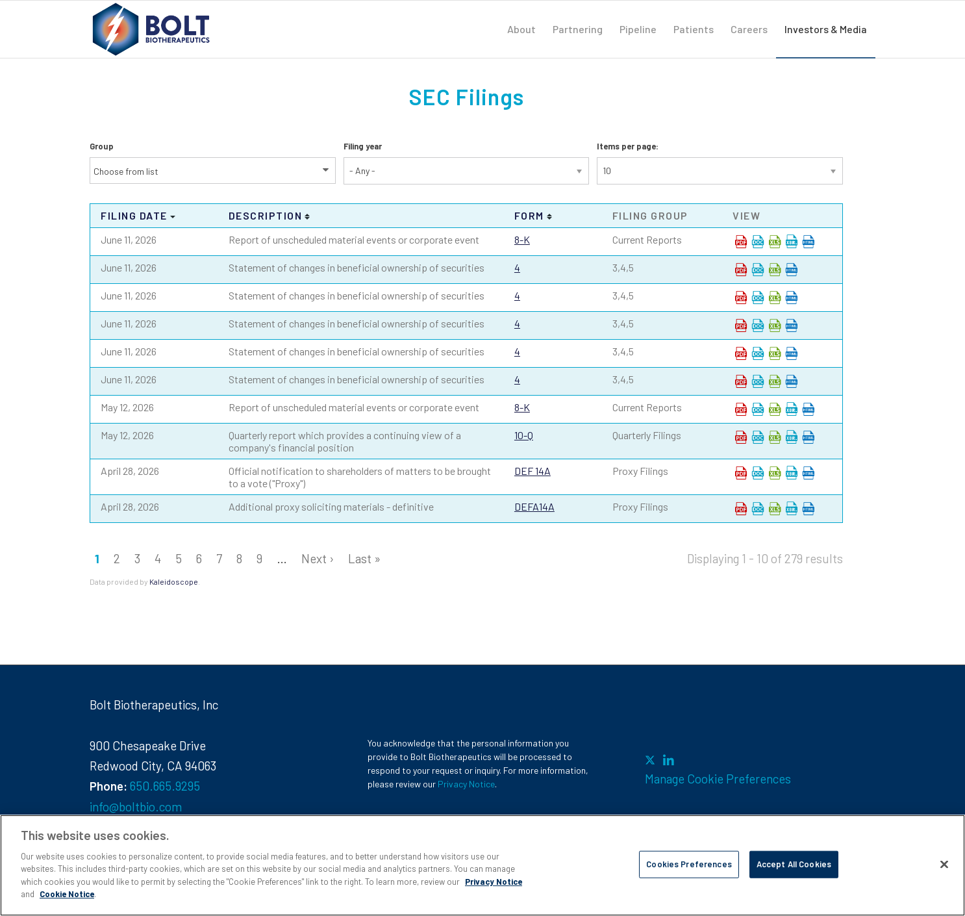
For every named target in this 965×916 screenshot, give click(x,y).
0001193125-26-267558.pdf (741, 353)
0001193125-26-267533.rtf (757, 297)
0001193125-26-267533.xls (774, 297)
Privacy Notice (466, 783)
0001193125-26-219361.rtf (757, 409)
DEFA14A (534, 506)
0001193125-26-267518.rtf (757, 269)
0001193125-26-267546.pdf (741, 325)
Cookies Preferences (688, 864)
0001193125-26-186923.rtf (757, 472)
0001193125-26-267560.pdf (741, 381)
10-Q (523, 435)
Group (102, 146)
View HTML (808, 241)
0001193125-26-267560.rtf (757, 381)
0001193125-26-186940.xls (774, 508)
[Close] (944, 864)
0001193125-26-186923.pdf (741, 472)
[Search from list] (134, 171)
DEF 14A (532, 470)
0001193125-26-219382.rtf (757, 437)
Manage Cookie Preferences (718, 778)
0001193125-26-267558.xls (774, 353)
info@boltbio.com (136, 806)
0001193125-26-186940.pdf (741, 508)
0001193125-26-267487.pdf (741, 241)
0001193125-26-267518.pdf (741, 269)
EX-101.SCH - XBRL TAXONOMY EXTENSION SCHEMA (791, 241)
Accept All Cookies (794, 864)
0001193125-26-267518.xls (774, 269)
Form (529, 215)
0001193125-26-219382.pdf (741, 437)
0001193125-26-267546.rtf (757, 325)
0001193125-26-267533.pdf (741, 297)
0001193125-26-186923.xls (774, 472)
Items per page (626, 146)
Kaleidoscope (173, 581)
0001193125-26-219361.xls (774, 409)
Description (266, 215)
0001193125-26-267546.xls (774, 325)
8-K (522, 239)
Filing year (363, 146)
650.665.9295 (165, 785)
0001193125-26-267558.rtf (757, 353)
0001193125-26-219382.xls (774, 437)
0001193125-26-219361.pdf (741, 409)
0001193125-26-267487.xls (774, 241)
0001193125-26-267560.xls (774, 381)
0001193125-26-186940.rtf (757, 508)
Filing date (134, 215)
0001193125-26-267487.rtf (757, 241)
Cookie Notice (67, 894)
